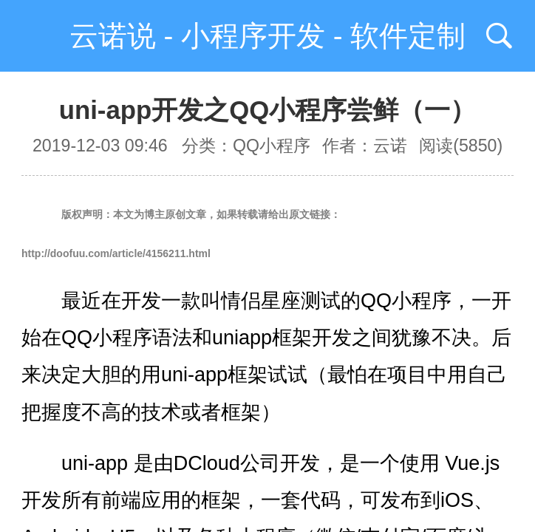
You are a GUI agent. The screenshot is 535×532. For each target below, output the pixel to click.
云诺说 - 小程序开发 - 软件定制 (267, 36)
